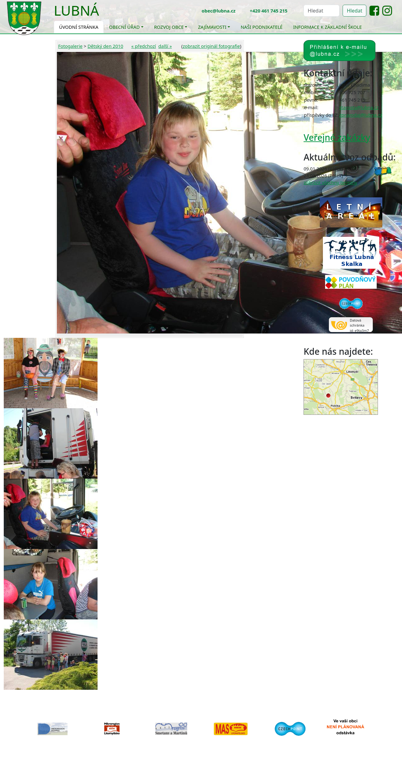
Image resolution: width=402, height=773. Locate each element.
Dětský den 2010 (105, 46)
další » (165, 46)
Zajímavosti (212, 27)
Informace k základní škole (327, 27)
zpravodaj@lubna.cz (360, 115)
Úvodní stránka (78, 27)
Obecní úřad (124, 27)
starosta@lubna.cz (359, 107)
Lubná (76, 10)
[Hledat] (321, 11)
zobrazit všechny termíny (330, 182)
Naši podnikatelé (262, 27)
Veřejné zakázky (337, 137)
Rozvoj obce (169, 27)
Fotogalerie (70, 46)
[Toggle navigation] (103, 14)
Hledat (354, 10)
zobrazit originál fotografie (211, 46)
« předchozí (143, 46)
